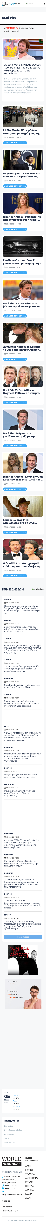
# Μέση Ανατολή (11, 31)
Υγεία (6, 1138)
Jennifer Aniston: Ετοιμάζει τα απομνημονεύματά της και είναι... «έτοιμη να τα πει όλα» (22, 221)
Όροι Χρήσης (7, 1207)
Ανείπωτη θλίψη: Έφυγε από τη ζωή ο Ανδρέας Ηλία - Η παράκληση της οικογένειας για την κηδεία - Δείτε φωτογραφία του (21, 844)
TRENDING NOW (11, 28)
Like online (8, 1126)
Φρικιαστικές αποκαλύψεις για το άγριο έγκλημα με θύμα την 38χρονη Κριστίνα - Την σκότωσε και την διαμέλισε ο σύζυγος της (22, 649)
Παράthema (9, 1134)
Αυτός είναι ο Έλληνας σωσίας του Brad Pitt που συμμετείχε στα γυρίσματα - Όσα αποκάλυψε (22, 69)
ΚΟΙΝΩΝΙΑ (8, 678)
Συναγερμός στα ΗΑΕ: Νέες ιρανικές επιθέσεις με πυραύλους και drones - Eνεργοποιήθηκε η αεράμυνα (21, 703)
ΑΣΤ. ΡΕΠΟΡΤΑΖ (31, 1178)
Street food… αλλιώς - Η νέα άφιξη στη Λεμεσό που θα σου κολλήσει (22, 686)
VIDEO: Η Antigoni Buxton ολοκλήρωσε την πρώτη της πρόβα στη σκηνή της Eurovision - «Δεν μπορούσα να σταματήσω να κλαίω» (22, 736)
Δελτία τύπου (9, 1142)
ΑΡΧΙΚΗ (28, 1166)
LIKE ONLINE (9, 784)
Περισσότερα (23, 937)
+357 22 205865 (11, 1186)
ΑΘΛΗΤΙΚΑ (29, 1190)
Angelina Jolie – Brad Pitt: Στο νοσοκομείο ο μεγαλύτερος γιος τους (21, 176)
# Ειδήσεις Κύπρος (27, 28)
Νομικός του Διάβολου (13, 1130)
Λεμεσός (16, 1101)
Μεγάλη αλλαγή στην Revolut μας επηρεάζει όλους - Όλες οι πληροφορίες (19, 793)
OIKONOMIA (30, 1174)
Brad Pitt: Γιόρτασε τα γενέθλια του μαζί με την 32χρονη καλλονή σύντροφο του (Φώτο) (21, 438)
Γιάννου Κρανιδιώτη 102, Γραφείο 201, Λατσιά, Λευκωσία (11, 1180)
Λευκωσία (16, 1095)
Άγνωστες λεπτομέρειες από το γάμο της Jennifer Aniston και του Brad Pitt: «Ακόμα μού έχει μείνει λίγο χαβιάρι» (22, 351)
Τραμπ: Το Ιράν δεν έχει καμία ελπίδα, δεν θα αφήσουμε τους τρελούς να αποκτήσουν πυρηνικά (22, 668)
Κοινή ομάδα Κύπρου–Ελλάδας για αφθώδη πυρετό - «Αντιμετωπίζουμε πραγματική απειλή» (21, 863)
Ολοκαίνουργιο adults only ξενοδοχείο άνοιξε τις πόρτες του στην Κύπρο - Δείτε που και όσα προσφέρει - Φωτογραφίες (22, 757)
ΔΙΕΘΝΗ (7, 659)
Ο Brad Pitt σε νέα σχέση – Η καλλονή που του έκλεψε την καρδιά (22, 566)
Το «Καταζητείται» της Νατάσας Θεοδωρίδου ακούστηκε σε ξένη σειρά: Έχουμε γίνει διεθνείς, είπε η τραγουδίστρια (22, 925)
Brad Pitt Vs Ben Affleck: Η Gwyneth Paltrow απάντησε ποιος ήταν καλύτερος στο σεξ (23, 393)
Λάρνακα (16, 1106)
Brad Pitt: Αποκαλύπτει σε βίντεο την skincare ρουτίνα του (21, 306)
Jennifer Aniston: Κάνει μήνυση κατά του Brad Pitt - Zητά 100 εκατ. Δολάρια (23, 479)
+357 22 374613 (11, 1189)
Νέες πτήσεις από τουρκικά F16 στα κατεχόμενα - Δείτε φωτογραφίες (20, 775)
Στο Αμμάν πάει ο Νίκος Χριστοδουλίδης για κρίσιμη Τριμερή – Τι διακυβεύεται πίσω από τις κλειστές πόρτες (22, 904)
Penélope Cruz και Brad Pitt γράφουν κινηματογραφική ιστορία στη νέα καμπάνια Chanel (21, 264)
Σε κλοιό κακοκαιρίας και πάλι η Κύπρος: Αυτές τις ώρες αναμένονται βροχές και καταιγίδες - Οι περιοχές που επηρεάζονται (21, 883)
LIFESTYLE (8, 726)
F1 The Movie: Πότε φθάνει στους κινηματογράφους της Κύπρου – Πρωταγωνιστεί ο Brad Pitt (21, 135)
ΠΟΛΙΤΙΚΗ (8, 768)
